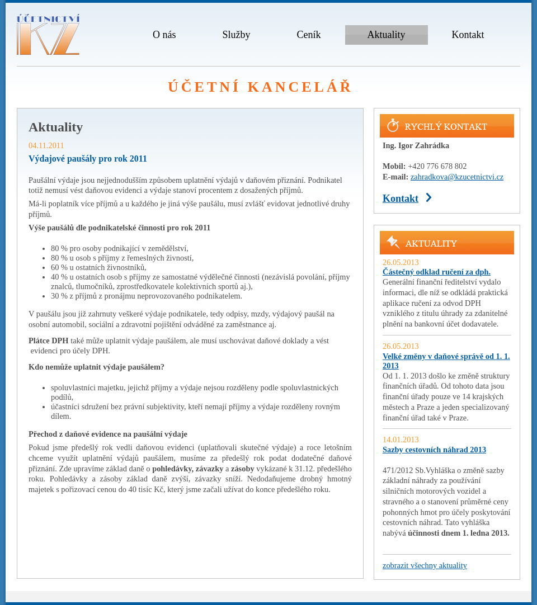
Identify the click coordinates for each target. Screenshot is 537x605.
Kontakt (468, 34)
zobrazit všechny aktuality (425, 565)
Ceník (309, 34)
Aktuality (387, 34)
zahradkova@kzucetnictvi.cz (457, 176)
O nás (164, 34)
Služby (237, 34)
